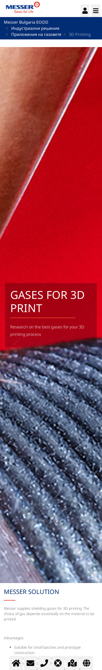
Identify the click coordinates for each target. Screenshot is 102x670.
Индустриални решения (35, 28)
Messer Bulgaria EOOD (26, 22)
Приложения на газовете (36, 34)
